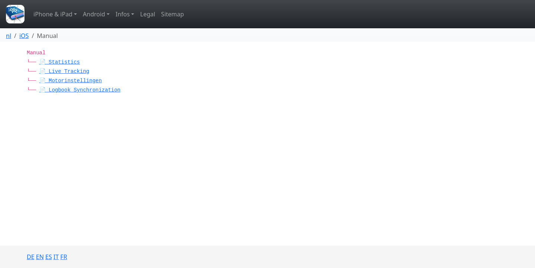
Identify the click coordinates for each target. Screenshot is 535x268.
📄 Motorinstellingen (70, 81)
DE (31, 257)
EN (40, 257)
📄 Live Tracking (64, 71)
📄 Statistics (59, 62)
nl (8, 36)
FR (63, 257)
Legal (147, 14)
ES (48, 257)
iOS (24, 36)
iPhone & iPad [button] (52, 14)
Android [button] (94, 14)
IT (56, 257)
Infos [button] (123, 14)
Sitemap (172, 14)
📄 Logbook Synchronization (80, 90)
